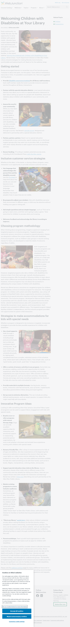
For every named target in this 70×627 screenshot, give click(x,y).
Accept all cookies (16, 611)
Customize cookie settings (17, 621)
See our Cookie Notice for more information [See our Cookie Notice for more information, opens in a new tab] (14, 606)
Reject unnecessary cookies (17, 616)
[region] (17, 598)
